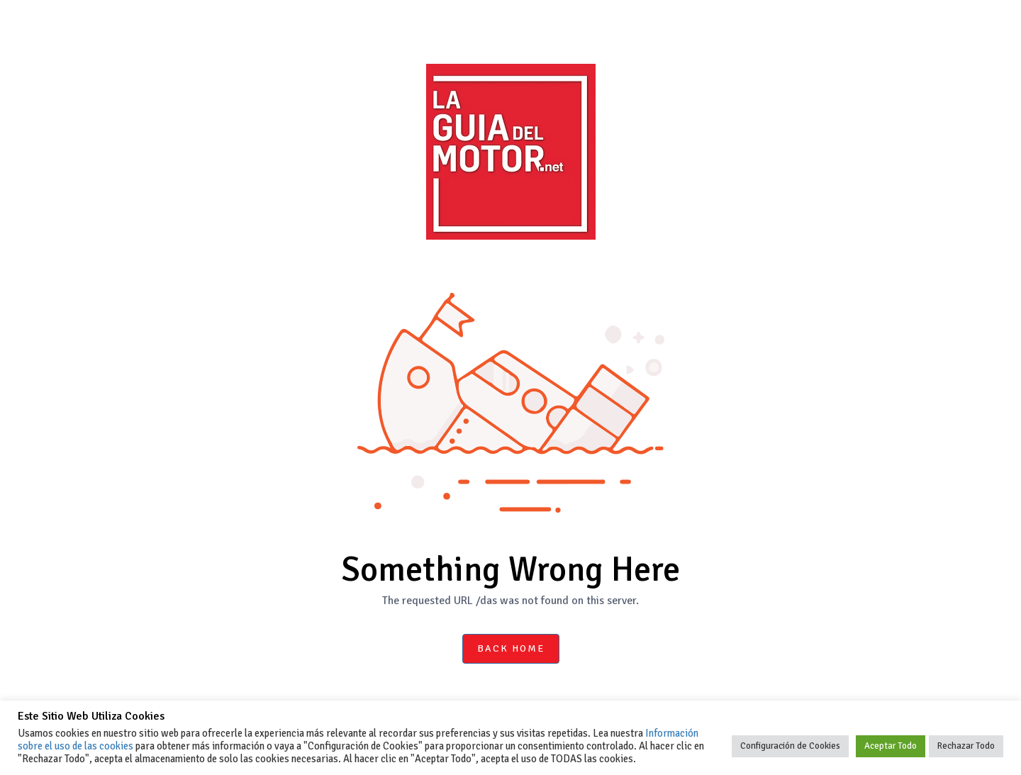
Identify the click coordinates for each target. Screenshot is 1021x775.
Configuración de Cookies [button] (790, 746)
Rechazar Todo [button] (966, 746)
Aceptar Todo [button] (890, 746)
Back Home (511, 648)
